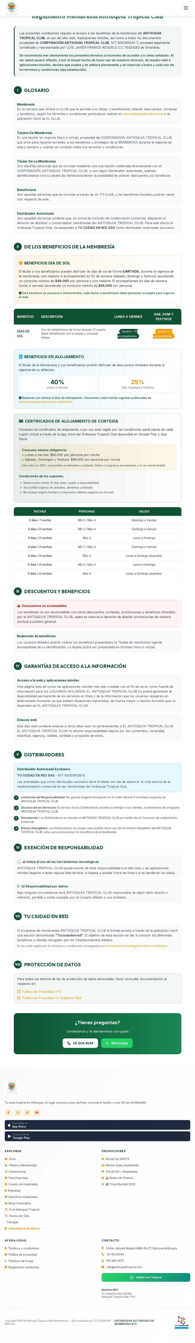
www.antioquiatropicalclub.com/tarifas (46, 401)
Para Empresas (16, 1178)
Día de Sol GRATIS (115, 1159)
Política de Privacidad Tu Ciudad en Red (49, 998)
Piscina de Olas (17, 1215)
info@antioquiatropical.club (124, 1267)
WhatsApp (117, 1043)
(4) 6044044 (115, 1254)
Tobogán (12, 1222)
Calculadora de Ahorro (22, 1228)
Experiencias (15, 1171)
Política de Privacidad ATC (39, 992)
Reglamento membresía (22, 1267)
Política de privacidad (21, 1254)
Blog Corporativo (18, 1203)
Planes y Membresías (21, 1165)
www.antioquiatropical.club (143, 114)
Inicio (10, 1159)
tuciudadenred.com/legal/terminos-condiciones (136, 946)
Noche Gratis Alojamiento (120, 1165)
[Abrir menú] (186, 8)
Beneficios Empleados (21, 1197)
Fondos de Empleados (21, 1184)
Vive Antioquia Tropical (22, 1209)
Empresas (13, 1190)
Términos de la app (19, 1261)
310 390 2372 (115, 1260)
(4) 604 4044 (80, 1043)
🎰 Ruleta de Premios (117, 1178)
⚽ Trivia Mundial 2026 (118, 1184)
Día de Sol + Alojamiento (120, 1171)
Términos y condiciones (22, 1248)
